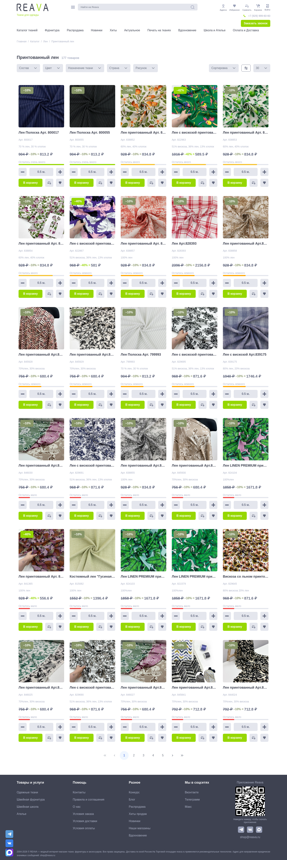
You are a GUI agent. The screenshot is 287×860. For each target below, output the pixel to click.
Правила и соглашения (88, 799)
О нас (77, 806)
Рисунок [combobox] (141, 68)
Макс (188, 806)
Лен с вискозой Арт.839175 (244, 354)
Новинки (134, 821)
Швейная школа (27, 806)
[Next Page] (172, 755)
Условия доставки (85, 821)
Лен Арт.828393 (184, 243)
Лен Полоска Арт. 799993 (141, 354)
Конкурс (134, 792)
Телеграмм (192, 799)
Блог (132, 799)
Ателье (21, 813)
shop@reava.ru (250, 837)
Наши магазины (139, 828)
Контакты (79, 792)
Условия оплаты (84, 828)
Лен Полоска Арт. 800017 (39, 132)
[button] (35, 68)
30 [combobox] (257, 68)
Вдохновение (138, 835)
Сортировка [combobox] (219, 68)
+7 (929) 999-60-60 (259, 15)
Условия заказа (83, 813)
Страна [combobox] (114, 68)
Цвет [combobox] (48, 68)
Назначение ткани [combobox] (80, 68)
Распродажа (137, 806)
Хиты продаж (138, 813)
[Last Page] (182, 755)
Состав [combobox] (24, 68)
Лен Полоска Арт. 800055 (90, 132)
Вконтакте (192, 792)
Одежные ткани (27, 792)
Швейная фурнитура (31, 799)
